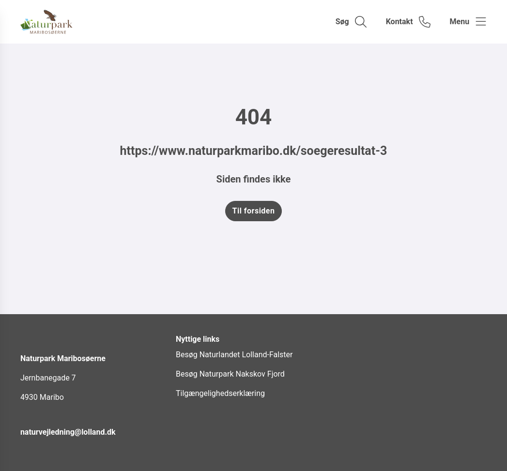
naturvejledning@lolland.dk (68, 432)
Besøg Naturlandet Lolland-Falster (234, 354)
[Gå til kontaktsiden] (408, 22)
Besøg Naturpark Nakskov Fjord (230, 374)
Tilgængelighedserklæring (220, 393)
